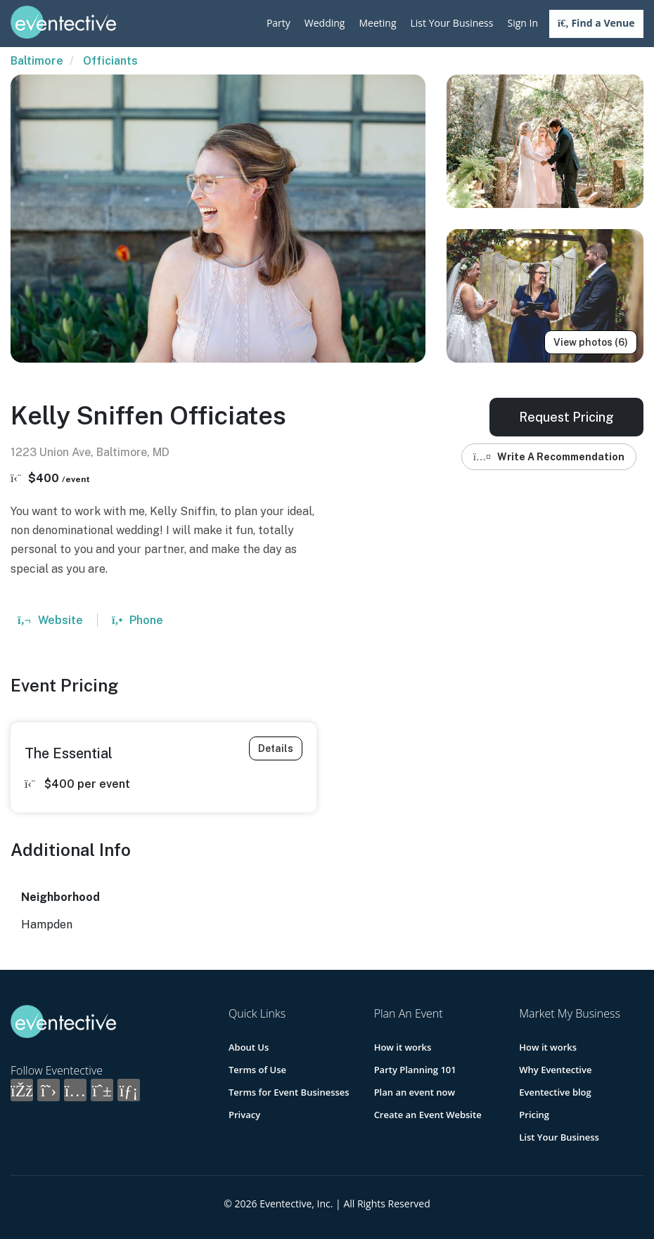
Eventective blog (555, 1092)
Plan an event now (414, 1092)
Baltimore (37, 60)
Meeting (377, 23)
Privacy (244, 1114)
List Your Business (452, 23)
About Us (249, 1047)
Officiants (110, 60)
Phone (137, 620)
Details (275, 748)
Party (278, 23)
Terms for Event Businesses (289, 1092)
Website (50, 620)
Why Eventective (555, 1069)
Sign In (522, 23)
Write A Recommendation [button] (548, 456)
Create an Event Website (428, 1114)
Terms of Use (257, 1069)
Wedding (324, 23)
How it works (403, 1047)
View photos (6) (590, 342)
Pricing (534, 1114)
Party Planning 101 (415, 1069)
